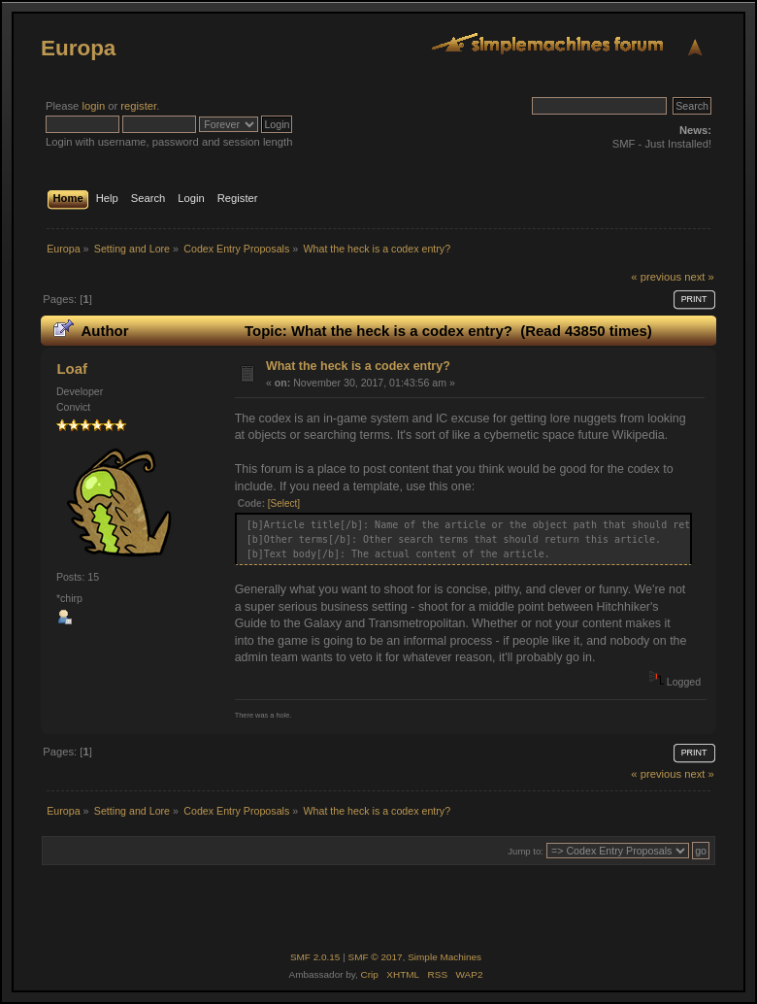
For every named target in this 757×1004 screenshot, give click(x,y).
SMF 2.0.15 (315, 957)
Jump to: (525, 851)
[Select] (284, 503)
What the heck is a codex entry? (358, 366)
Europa (78, 48)
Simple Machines (444, 957)
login (93, 106)
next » (699, 277)
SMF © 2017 (375, 957)
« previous (656, 277)
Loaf (71, 368)
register (138, 106)
